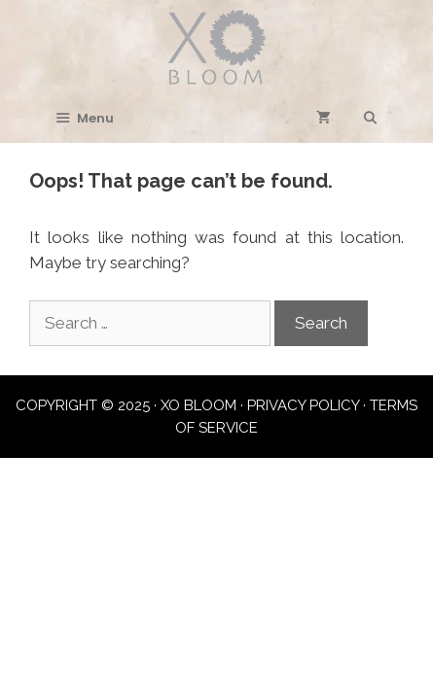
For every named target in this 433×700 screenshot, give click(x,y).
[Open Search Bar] (370, 118)
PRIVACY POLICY (303, 405)
